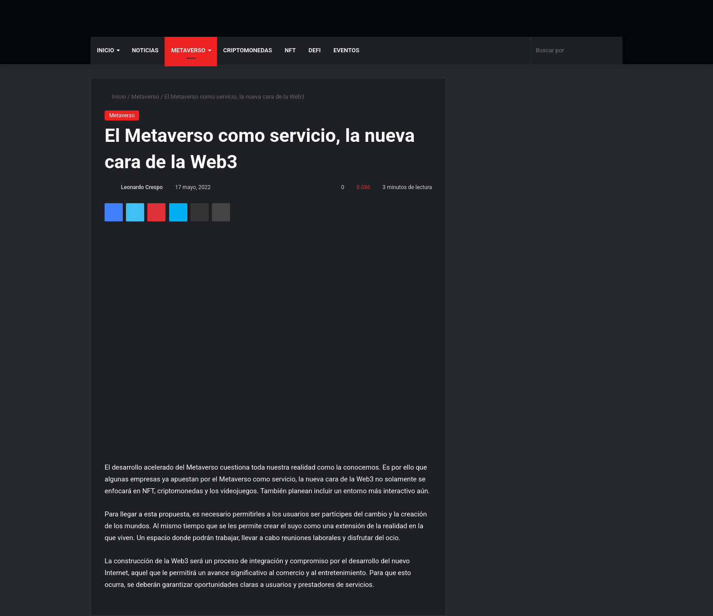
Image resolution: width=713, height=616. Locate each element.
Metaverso (188, 50)
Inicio (105, 50)
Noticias (145, 50)
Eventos (346, 50)
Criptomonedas (247, 50)
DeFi (315, 50)
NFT (290, 50)
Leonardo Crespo (142, 187)
